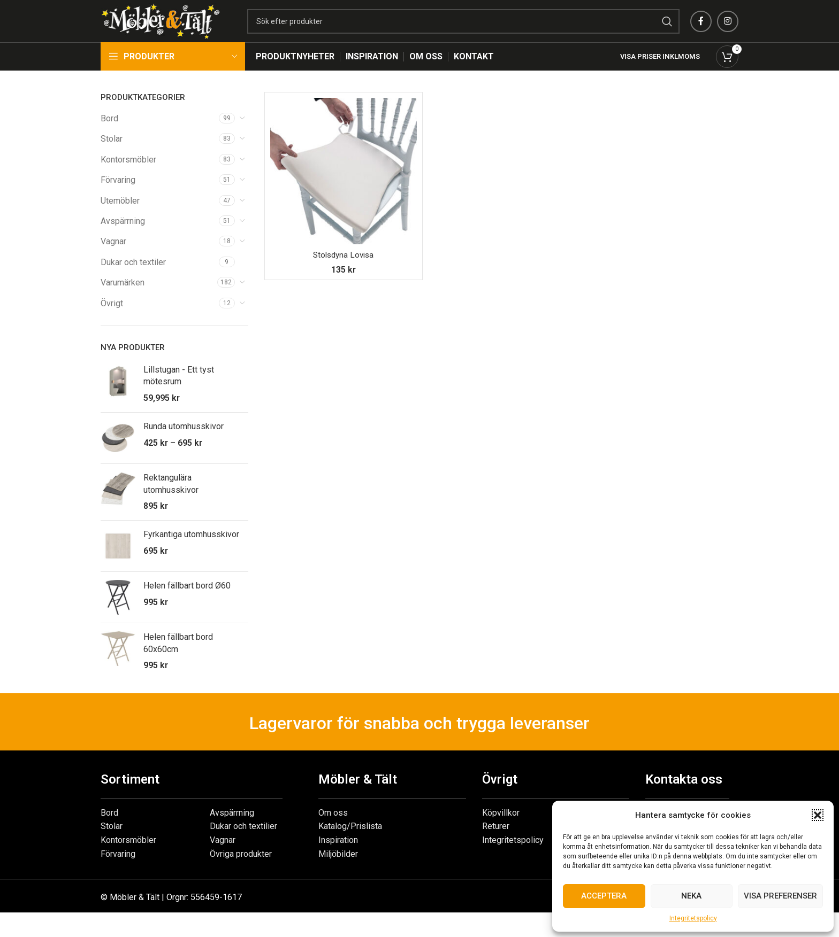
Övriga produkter (241, 868)
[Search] (484, 28)
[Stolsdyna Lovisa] (343, 185)
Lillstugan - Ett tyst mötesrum (178, 389)
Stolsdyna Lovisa (343, 269)
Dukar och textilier (243, 840)
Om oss (333, 827)
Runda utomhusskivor (183, 440)
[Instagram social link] (727, 28)
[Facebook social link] (701, 28)
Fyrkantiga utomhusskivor (191, 548)
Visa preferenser (780, 896)
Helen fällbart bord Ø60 (187, 599)
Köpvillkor (501, 827)
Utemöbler (120, 215)
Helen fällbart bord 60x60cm (178, 657)
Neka (691, 896)
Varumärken (122, 296)
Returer (495, 840)
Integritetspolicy (693, 918)
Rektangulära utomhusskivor (171, 497)
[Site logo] (181, 27)
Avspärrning (123, 235)
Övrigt (112, 317)
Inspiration (338, 854)
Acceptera (604, 896)
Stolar (112, 153)
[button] (817, 815)
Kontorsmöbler (128, 173)
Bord (109, 132)
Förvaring (118, 194)
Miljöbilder (338, 868)
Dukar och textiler (133, 276)
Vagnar (113, 255)
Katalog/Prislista (350, 840)
